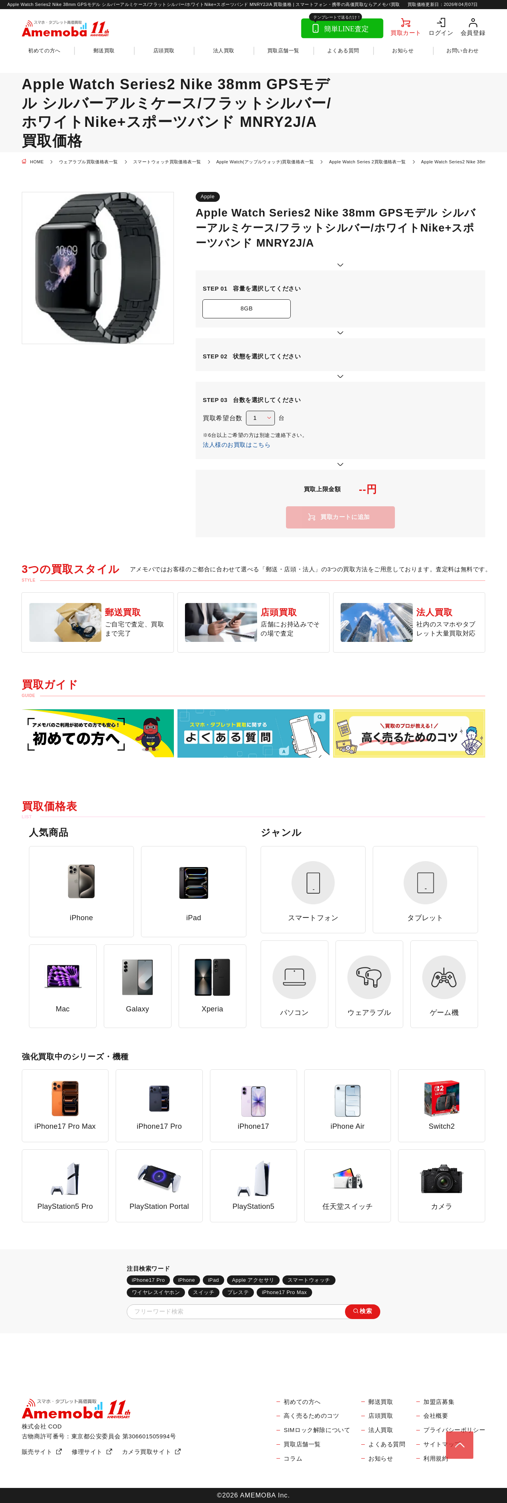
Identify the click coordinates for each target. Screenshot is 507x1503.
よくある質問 (343, 51)
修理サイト (87, 1452)
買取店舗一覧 (283, 51)
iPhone (186, 1280)
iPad (213, 1280)
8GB (246, 308)
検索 (366, 1311)
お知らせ (403, 51)
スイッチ (203, 1292)
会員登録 (473, 33)
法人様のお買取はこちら (237, 445)
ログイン (441, 33)
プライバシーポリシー (454, 1430)
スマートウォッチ (309, 1280)
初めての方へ (44, 51)
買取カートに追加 (345, 517)
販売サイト (37, 1452)
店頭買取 (164, 51)
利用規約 (435, 1458)
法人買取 (223, 51)
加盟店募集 (438, 1402)
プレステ (238, 1292)
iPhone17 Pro (148, 1280)
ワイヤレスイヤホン (156, 1292)
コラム (293, 1458)
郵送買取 (104, 51)
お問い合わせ (462, 51)
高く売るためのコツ (311, 1416)
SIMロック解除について (317, 1430)
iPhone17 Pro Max (284, 1292)
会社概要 (435, 1416)
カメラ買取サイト (147, 1452)
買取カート (406, 33)
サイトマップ (442, 1444)
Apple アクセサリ (253, 1280)
